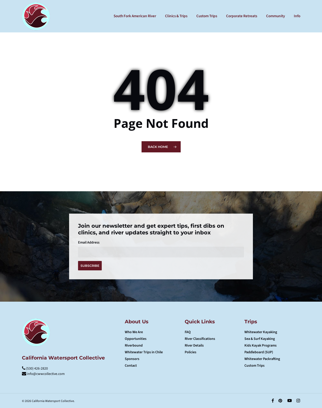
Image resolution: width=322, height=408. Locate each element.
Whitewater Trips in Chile (144, 352)
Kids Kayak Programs (260, 345)
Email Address (89, 242)
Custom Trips (254, 365)
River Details (194, 345)
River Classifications (200, 338)
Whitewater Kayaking (260, 332)
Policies (190, 352)
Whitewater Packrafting (262, 358)
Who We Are (134, 332)
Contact (131, 365)
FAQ (188, 332)
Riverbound (134, 345)
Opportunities (135, 338)
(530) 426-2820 (35, 368)
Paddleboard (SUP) (258, 352)
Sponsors (132, 358)
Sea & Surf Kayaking (259, 338)
